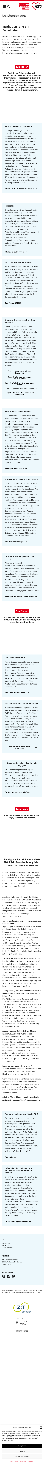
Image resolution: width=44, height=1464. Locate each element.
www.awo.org (6, 1264)
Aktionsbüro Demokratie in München (17, 1100)
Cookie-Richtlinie (14, 1461)
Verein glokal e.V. (12, 1210)
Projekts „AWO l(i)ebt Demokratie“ (27, 900)
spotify (11, 954)
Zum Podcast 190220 (15, 303)
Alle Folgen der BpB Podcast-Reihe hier (21, 189)
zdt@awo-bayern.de (24, 1087)
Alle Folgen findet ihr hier (16, 252)
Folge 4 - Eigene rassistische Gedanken (21, 389)
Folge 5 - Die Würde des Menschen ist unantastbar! (22, 394)
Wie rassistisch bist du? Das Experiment (24, 748)
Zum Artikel (11, 1157)
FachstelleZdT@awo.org (15, 1262)
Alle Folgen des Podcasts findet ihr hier (21, 597)
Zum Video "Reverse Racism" (17, 693)
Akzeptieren (22, 1446)
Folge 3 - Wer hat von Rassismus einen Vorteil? (22, 384)
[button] (41, 1428)
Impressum (30, 1461)
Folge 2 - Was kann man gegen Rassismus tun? (23, 378)
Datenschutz (23, 1461)
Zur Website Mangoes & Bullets (19, 1221)
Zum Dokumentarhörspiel (16, 542)
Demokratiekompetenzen (17, 15)
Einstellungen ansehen (22, 1456)
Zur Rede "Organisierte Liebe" (18, 792)
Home (4, 15)
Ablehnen (22, 1451)
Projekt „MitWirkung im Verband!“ (21, 354)
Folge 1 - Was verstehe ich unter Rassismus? (23, 372)
